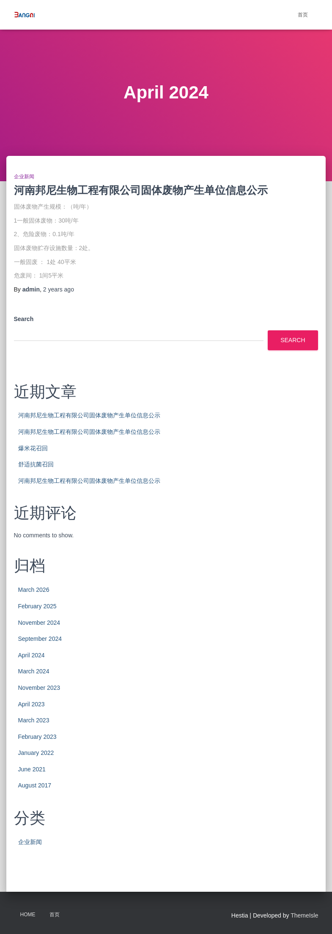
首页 (303, 15)
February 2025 (37, 606)
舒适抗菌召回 (36, 464)
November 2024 (39, 622)
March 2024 (33, 671)
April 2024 (31, 655)
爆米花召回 (33, 448)
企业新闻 (24, 177)
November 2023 (39, 687)
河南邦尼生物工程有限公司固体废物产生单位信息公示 (141, 190)
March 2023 (33, 720)
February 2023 (37, 736)
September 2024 (40, 638)
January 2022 (36, 752)
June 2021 (32, 769)
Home (28, 915)
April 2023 (31, 704)
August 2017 (35, 785)
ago (58, 289)
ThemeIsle (304, 915)
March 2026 (33, 589)
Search (24, 319)
